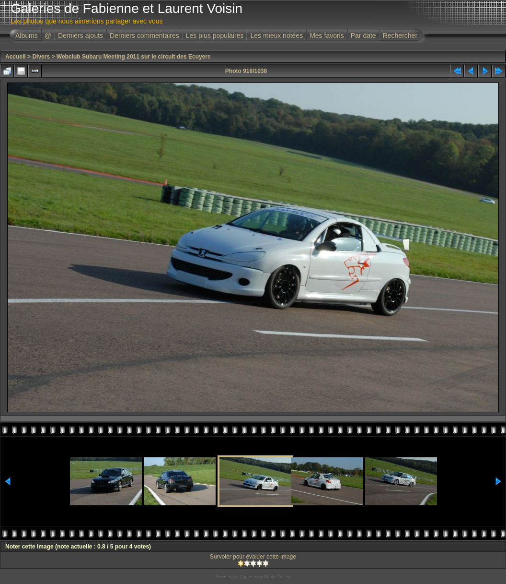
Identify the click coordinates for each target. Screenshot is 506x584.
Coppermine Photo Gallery (265, 576)
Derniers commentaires (144, 35)
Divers (41, 56)
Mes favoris (327, 35)
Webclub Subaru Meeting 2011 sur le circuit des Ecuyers (134, 56)
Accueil (15, 56)
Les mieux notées (276, 35)
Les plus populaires (215, 35)
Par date (363, 35)
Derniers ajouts (80, 35)
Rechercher (400, 35)
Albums (26, 35)
